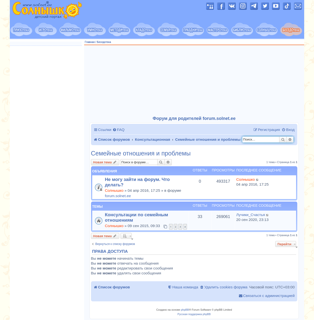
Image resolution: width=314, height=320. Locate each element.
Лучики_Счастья (250, 215)
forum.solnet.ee (118, 196)
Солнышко (114, 190)
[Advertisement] (194, 80)
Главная (90, 41)
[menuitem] (119, 130)
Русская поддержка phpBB (194, 314)
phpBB (185, 309)
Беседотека (104, 41)
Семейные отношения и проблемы (141, 153)
